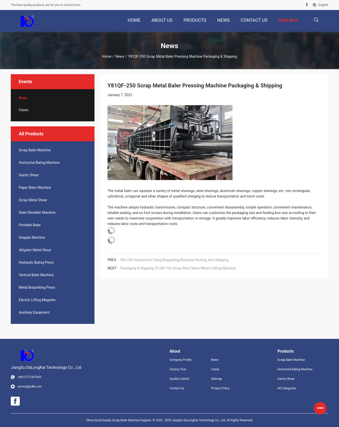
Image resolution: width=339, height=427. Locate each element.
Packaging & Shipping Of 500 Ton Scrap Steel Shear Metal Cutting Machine (178, 268)
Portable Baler (30, 225)
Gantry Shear (29, 175)
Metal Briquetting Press (37, 287)
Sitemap (216, 379)
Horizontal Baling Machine (39, 163)
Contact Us (177, 388)
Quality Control (179, 379)
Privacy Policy (220, 388)
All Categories (287, 388)
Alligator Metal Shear (35, 250)
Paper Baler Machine (35, 188)
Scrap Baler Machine (35, 150)
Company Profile (181, 360)
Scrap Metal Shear (33, 200)
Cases (23, 110)
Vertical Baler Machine (36, 275)
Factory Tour (178, 369)
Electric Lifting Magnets (37, 300)
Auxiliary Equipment (34, 312)
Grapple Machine (32, 237)
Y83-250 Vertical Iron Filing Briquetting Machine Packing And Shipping (174, 260)
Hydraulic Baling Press (36, 262)
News (120, 56)
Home (107, 56)
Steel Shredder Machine (37, 212)
